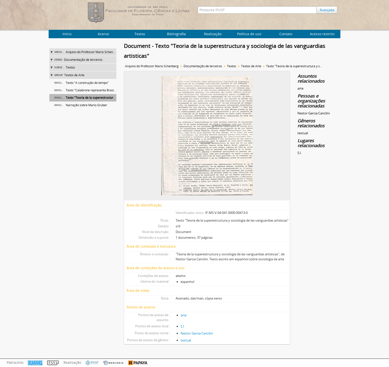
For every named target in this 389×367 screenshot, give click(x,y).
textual (186, 340)
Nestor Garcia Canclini (197, 333)
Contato (285, 34)
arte (184, 315)
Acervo (103, 34)
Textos (139, 34)
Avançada (327, 10)
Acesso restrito (322, 34)
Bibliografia (176, 34)
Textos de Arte (74, 75)
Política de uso (249, 34)
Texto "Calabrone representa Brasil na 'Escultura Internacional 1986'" (114, 90)
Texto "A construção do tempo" (87, 83)
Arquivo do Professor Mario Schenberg (92, 52)
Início (67, 34)
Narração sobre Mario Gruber (86, 105)
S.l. (183, 326)
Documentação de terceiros (83, 60)
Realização (213, 34)
